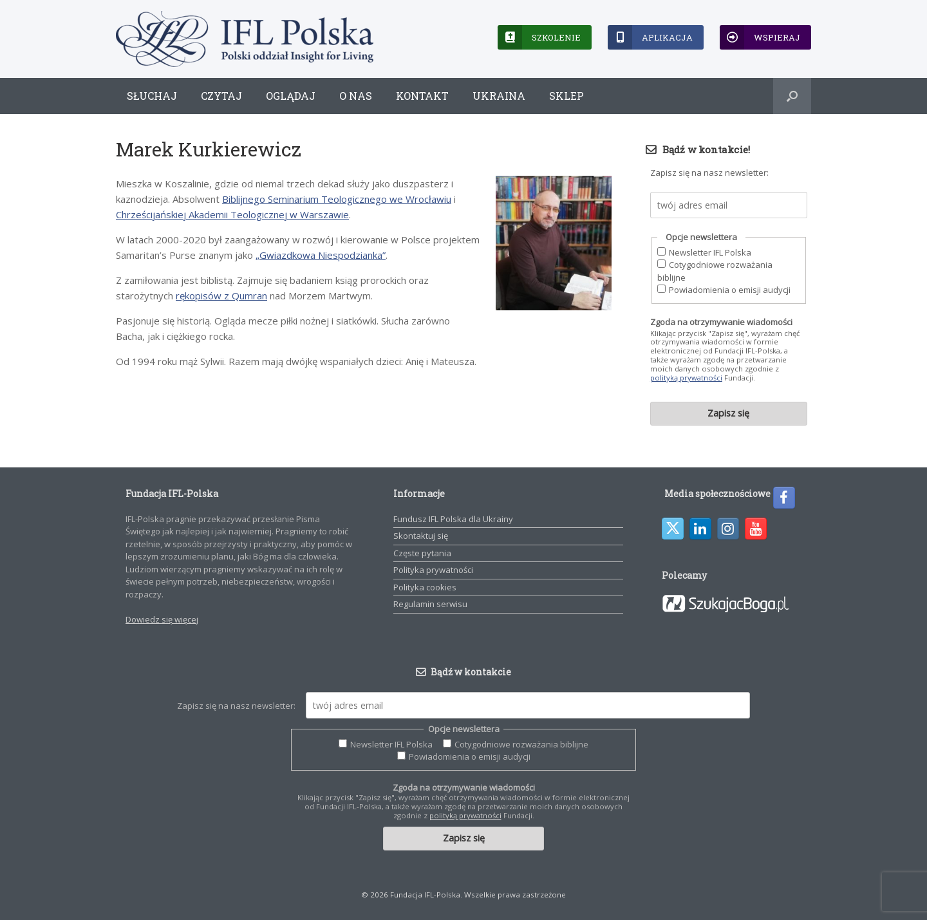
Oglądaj (290, 95)
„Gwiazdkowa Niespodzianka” (321, 255)
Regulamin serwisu (430, 604)
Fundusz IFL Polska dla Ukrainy (453, 519)
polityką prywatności (686, 377)
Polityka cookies (424, 587)
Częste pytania (422, 553)
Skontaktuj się (420, 535)
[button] (792, 96)
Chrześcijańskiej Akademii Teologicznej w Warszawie (232, 214)
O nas (355, 95)
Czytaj (221, 95)
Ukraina (499, 95)
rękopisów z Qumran (221, 295)
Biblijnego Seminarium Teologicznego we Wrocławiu (336, 198)
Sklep (566, 95)
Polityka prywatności (433, 570)
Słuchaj (152, 95)
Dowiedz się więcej (162, 619)
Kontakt (422, 95)
